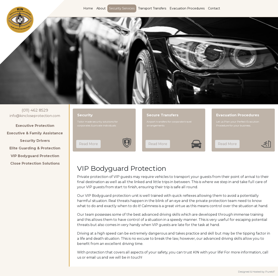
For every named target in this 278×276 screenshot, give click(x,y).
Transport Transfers (152, 8)
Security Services (122, 8)
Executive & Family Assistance (35, 133)
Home (88, 8)
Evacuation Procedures (187, 8)
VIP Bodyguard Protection (35, 156)
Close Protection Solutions (35, 163)
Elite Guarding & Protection (34, 148)
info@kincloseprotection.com (35, 116)
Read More (88, 144)
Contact (214, 8)
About (101, 8)
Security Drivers (35, 141)
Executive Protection (35, 126)
